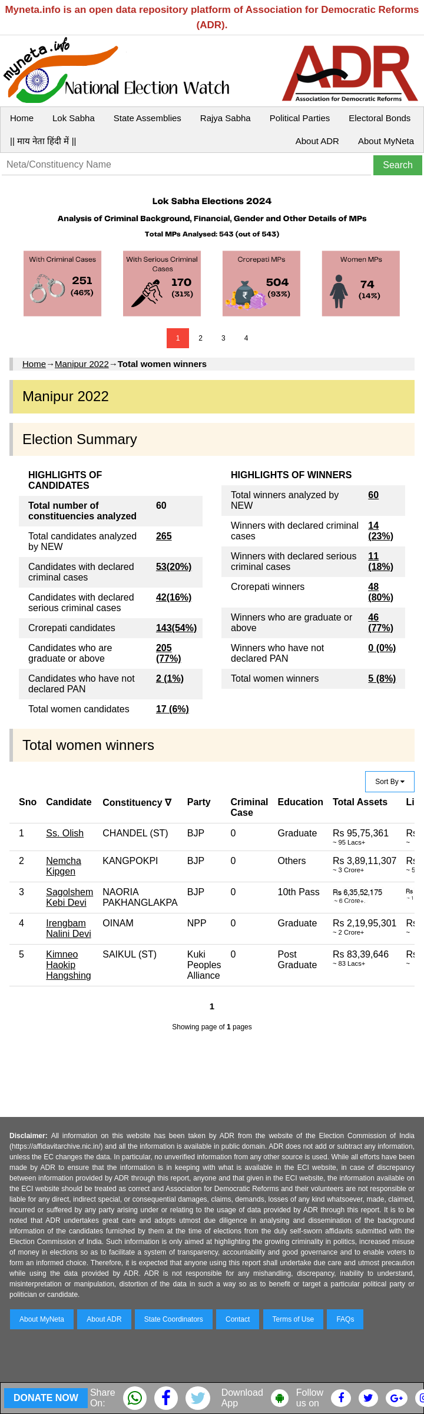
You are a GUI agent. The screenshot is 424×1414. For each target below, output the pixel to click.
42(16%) (173, 597)
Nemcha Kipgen (63, 866)
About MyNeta (386, 141)
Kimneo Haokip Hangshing (68, 965)
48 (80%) (380, 592)
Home (22, 118)
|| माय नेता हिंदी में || (43, 141)
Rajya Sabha (225, 118)
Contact (238, 1319)
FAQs (345, 1319)
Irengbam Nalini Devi (68, 928)
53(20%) (173, 567)
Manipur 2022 (82, 364)
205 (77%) (168, 653)
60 (373, 495)
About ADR (317, 141)
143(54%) (176, 628)
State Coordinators (173, 1319)
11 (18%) (380, 561)
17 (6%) (172, 709)
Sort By (390, 782)
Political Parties (300, 118)
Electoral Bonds (379, 118)
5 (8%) (382, 678)
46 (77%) (380, 622)
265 (164, 536)
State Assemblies (147, 118)
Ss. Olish (65, 833)
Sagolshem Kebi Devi (69, 897)
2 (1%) (170, 678)
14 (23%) (380, 531)
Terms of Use (293, 1319)
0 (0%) (382, 648)
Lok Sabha (73, 118)
